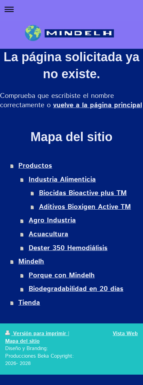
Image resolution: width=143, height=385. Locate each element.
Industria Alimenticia (62, 180)
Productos (35, 166)
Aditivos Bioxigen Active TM (85, 207)
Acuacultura (48, 234)
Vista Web (125, 334)
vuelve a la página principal (97, 105)
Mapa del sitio (22, 341)
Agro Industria (52, 221)
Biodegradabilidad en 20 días (76, 289)
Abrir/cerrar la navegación (71, 9)
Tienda (29, 303)
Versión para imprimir (36, 334)
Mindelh (31, 262)
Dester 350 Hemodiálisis (68, 248)
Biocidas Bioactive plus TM (83, 193)
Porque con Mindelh (62, 276)
